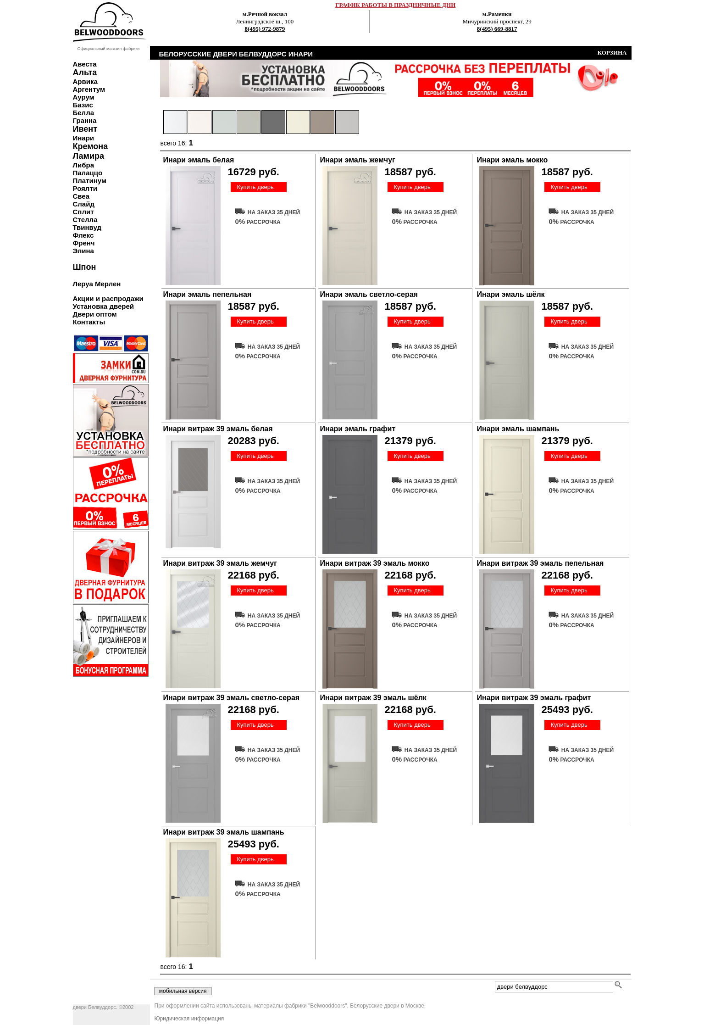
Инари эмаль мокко (512, 160)
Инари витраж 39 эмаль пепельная (540, 563)
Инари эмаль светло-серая (369, 294)
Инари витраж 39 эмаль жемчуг (220, 563)
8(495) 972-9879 (265, 28)
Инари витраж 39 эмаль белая (218, 429)
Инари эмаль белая (198, 160)
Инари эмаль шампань (518, 429)
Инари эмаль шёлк (511, 294)
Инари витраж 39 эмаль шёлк (373, 698)
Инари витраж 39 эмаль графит (534, 698)
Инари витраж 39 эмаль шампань (223, 832)
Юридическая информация (189, 1018)
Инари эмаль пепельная (207, 294)
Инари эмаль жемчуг (357, 160)
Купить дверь (255, 187)
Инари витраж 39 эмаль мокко (375, 563)
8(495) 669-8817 (497, 28)
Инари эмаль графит (358, 429)
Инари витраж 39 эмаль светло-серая (231, 698)
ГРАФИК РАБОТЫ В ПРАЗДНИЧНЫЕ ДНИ (395, 4)
